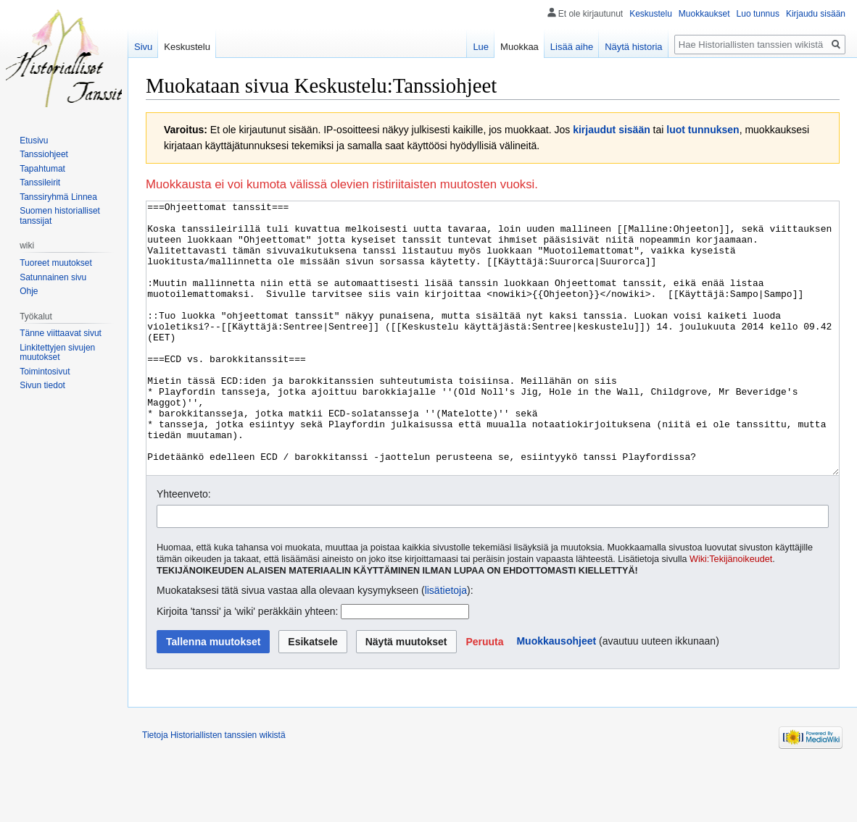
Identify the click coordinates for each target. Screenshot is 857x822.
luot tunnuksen (702, 129)
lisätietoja (446, 644)
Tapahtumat (42, 169)
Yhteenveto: (184, 548)
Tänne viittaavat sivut (61, 333)
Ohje (29, 291)
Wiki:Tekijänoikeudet (731, 613)
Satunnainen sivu (53, 277)
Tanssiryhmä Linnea (58, 197)
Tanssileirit (40, 182)
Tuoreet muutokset (56, 263)
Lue (481, 46)
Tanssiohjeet (44, 154)
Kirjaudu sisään (815, 14)
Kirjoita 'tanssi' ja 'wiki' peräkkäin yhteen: (247, 665)
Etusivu (34, 140)
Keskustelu (650, 14)
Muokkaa (519, 46)
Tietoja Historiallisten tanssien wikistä (214, 789)
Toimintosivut (45, 371)
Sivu (143, 46)
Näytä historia (633, 46)
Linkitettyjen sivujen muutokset (57, 353)
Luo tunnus (758, 14)
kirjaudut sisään (611, 129)
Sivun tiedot (42, 385)
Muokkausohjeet (556, 695)
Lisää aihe (571, 46)
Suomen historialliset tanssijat (60, 216)
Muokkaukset (704, 14)
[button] (484, 696)
